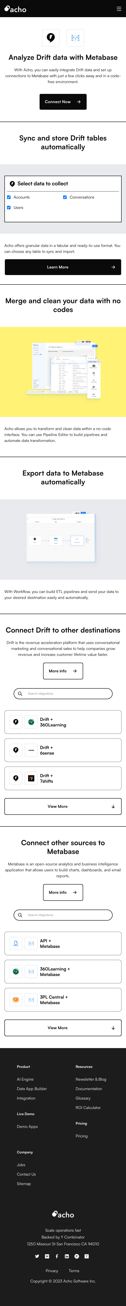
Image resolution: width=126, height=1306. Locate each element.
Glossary (83, 1098)
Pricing (82, 1135)
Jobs (21, 1164)
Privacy (52, 1270)
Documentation (89, 1088)
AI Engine (25, 1079)
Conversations (82, 197)
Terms (74, 1270)
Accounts (22, 197)
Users (18, 207)
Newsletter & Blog (91, 1079)
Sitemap (24, 1183)
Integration (26, 1098)
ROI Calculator (88, 1107)
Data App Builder (32, 1088)
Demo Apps (27, 1126)
